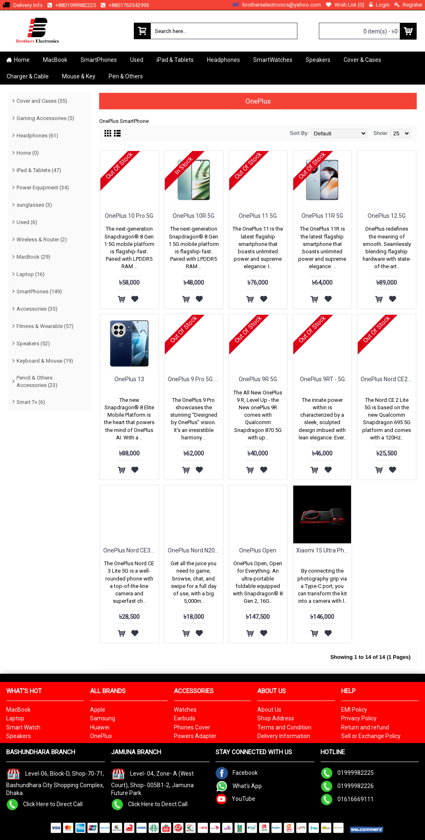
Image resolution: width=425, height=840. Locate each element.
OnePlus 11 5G (258, 215)
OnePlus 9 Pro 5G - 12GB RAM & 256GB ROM (195, 379)
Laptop (15, 718)
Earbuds (184, 718)
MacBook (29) (33, 257)
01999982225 (347, 772)
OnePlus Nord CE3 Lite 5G (130, 550)
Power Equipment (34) (43, 187)
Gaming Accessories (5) (45, 118)
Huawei (99, 727)
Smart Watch (23, 727)
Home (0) (28, 153)
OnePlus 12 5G (387, 215)
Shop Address (275, 718)
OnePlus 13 (129, 379)
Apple (97, 709)
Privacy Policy (359, 718)
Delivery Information (283, 736)
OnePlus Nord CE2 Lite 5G (388, 379)
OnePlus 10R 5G (193, 215)
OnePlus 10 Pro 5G (129, 215)
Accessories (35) (37, 309)
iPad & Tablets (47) (39, 170)
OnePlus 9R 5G (258, 379)
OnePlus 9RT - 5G (322, 379)
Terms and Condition (284, 727)
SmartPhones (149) (39, 291)
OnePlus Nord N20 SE (195, 550)
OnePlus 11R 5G (322, 215)
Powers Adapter (195, 736)
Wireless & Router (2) (42, 239)
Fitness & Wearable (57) (45, 326)
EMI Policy (354, 709)
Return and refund (365, 727)
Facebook (237, 772)
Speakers (18, 736)
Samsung (102, 718)
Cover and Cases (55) (42, 101)
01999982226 (347, 786)
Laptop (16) (31, 274)
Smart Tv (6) (31, 402)
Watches (185, 709)
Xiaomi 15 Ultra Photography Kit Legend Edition (323, 550)
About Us (269, 709)
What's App (239, 786)
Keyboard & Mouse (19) (45, 361)
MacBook (18, 709)
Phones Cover (192, 727)
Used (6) (27, 222)
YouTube (235, 798)
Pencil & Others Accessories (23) (37, 381)
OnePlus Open (257, 550)
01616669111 (347, 799)
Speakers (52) (33, 343)
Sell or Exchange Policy (371, 736)
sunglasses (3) (34, 205)
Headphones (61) (37, 135)
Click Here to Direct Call (44, 804)
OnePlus (101, 736)
